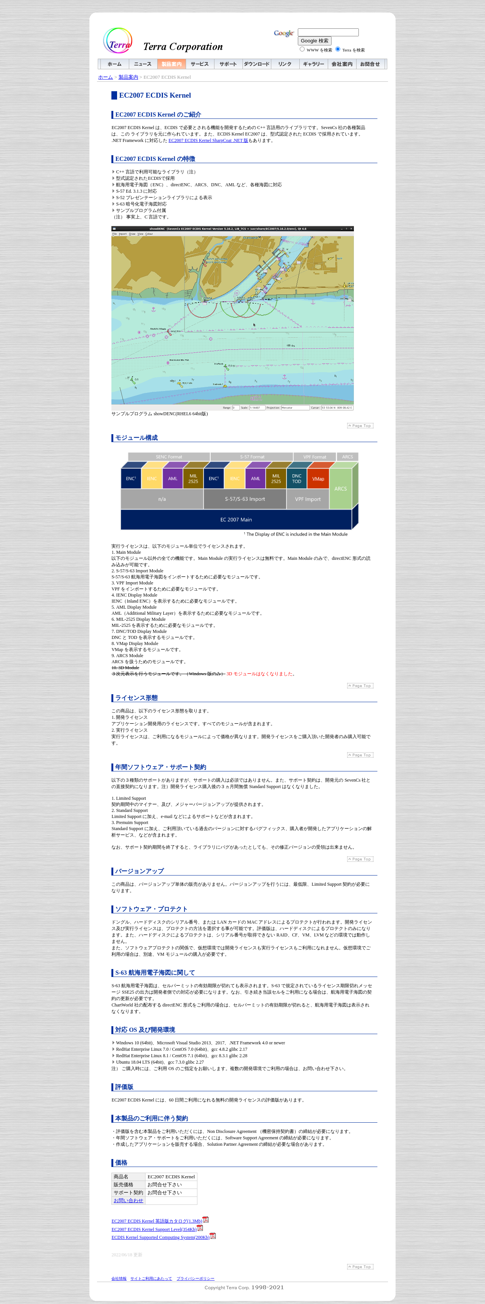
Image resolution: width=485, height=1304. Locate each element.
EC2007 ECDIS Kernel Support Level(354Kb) (157, 1229)
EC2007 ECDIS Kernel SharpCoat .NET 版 (208, 140)
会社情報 (119, 1278)
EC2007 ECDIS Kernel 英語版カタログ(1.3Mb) (159, 1221)
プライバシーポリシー (195, 1278)
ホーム (105, 77)
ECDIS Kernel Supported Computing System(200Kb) (163, 1237)
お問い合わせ (128, 1200)
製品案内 (128, 77)
